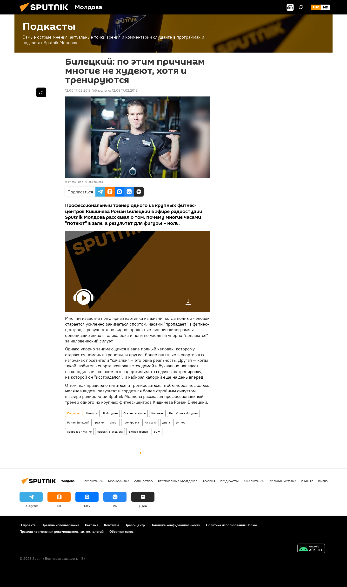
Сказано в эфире (134, 413)
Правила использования (60, 525)
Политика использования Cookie (231, 525)
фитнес (180, 422)
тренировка (131, 422)
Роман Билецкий (78, 422)
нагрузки (151, 422)
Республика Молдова (183, 413)
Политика (93, 481)
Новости (91, 413)
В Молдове (110, 413)
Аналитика (254, 481)
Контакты (111, 525)
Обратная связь (121, 531)
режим (99, 422)
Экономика (118, 481)
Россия (208, 481)
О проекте (28, 525)
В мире (307, 481)
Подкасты (73, 413)
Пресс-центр (135, 525)
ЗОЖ (157, 431)
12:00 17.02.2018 (78, 90)
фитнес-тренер (138, 431)
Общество (143, 481)
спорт (114, 422)
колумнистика (282, 481)
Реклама (91, 525)
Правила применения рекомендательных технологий (62, 531)
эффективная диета (110, 431)
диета (166, 422)
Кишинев (157, 413)
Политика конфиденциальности (175, 525)
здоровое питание (79, 431)
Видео (324, 481)
